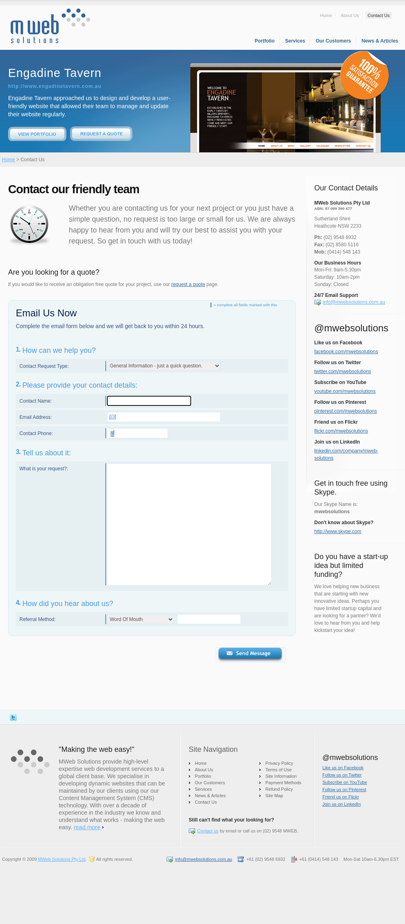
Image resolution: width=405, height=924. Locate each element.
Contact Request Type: (44, 366)
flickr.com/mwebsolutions (341, 431)
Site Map (274, 795)
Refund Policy (279, 789)
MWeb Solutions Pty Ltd (61, 859)
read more (87, 827)
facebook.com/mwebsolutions (346, 351)
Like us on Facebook (343, 767)
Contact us (208, 830)
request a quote (188, 284)
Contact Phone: (36, 433)
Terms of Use (278, 769)
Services (295, 41)
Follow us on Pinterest (344, 789)
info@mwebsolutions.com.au (354, 302)
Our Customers (333, 41)
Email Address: (35, 417)
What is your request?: (43, 469)
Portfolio (265, 41)
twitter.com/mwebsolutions (342, 371)
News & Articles (380, 41)
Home (326, 15)
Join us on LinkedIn (341, 804)
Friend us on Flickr (340, 796)
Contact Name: (35, 401)
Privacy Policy (279, 763)
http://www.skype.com (337, 531)
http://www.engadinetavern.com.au (54, 86)
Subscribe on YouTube (344, 782)
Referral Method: (37, 619)
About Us (350, 15)
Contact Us (379, 15)
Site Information (280, 776)
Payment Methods (283, 782)
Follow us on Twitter (342, 774)
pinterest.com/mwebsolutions (345, 411)
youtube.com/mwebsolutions (344, 391)
